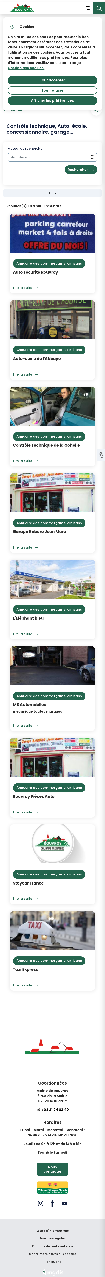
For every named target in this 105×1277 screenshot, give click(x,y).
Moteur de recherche (25, 146)
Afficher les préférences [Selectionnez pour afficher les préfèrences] (52, 98)
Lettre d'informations (52, 1228)
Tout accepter (52, 78)
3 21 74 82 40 (57, 1107)
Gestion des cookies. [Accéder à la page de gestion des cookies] (26, 65)
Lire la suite (26, 286)
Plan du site (52, 1259)
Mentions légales (52, 1236)
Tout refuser (52, 88)
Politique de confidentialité (52, 1244)
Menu (87, 5)
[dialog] (52, 61)
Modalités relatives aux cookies (52, 1252)
